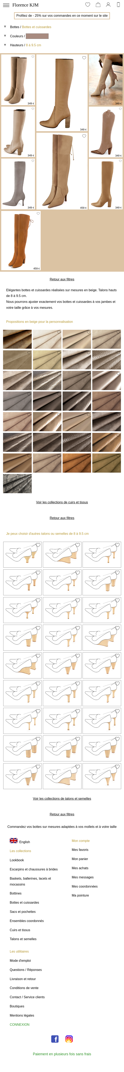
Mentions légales (22, 1015)
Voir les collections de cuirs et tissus (62, 502)
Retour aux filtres (62, 279)
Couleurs (16, 36)
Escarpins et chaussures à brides (34, 869)
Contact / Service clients (27, 997)
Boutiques (17, 1006)
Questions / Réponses (26, 970)
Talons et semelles (23, 939)
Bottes (14, 27)
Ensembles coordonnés (27, 921)
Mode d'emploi (20, 960)
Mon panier (80, 859)
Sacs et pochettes (23, 911)
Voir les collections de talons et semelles (62, 798)
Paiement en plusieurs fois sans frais (62, 1054)
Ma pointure (80, 895)
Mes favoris (80, 849)
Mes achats (80, 868)
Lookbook (17, 860)
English (20, 842)
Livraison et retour (23, 979)
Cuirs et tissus (20, 930)
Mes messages (83, 877)
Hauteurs (16, 45)
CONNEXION (19, 1024)
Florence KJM (25, 5)
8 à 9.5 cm (33, 45)
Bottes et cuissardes (36, 27)
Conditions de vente (24, 988)
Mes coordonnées (85, 886)
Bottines (16, 893)
